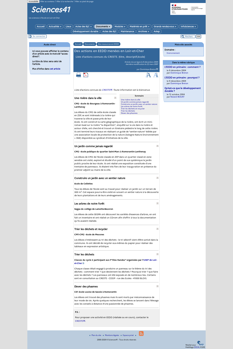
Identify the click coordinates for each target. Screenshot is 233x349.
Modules (120, 26)
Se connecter (39, 36)
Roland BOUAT (177, 97)
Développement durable (85, 31)
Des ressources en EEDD (108, 44)
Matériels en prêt (140, 26)
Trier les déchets (128, 111)
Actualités (55, 26)
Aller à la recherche (64, 1)
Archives (143, 31)
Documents (103, 26)
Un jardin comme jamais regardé (135, 102)
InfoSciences (188, 26)
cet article (55, 69)
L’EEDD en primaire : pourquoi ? (181, 77)
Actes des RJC (83, 26)
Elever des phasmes (129, 113)
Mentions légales (111, 335)
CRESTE (106, 90)
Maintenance (127, 31)
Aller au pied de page (84, 1)
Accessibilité (33, 1)
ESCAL (197, 347)
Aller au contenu (47, 1)
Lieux (68, 26)
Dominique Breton (148, 69)
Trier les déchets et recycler (133, 108)
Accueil (41, 26)
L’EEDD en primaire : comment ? (182, 67)
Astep (157, 31)
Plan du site (95, 335)
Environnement (173, 53)
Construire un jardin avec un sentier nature (139, 104)
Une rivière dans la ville (130, 100)
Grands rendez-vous (165, 26)
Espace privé (127, 335)
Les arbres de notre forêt (131, 106)
